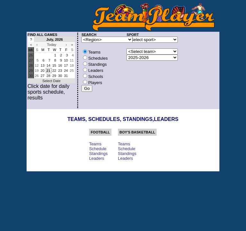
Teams (95, 143)
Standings (98, 153)
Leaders (96, 158)
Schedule (97, 148)
